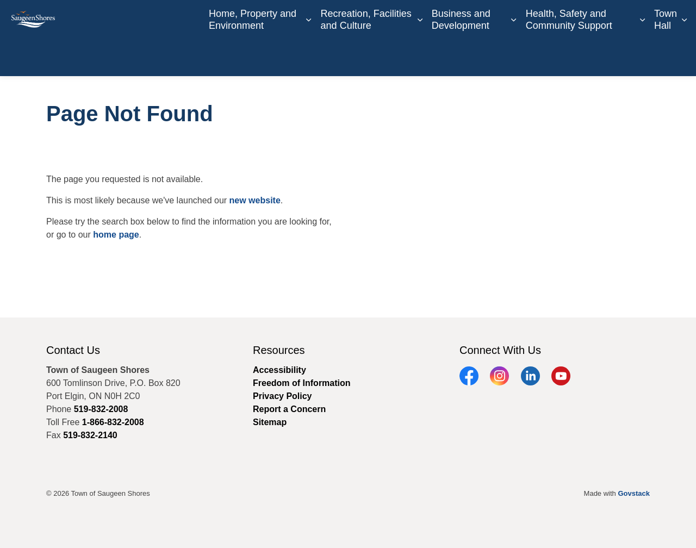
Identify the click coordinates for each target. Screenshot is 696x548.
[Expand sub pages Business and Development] (514, 57)
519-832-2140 (90, 435)
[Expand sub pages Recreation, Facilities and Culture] (420, 57)
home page (116, 234)
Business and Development (461, 56)
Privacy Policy (282, 396)
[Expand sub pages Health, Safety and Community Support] (642, 57)
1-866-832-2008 (113, 422)
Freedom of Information (302, 383)
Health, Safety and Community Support (569, 56)
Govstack (634, 493)
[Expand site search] (677, 19)
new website (255, 200)
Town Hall (665, 56)
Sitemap (270, 422)
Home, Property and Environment (252, 56)
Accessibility (279, 370)
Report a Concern (622, 19)
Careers (434, 19)
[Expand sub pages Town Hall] (684, 57)
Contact (472, 19)
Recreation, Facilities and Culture (366, 56)
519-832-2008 (101, 409)
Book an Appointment (536, 19)
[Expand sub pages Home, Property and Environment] (309, 57)
